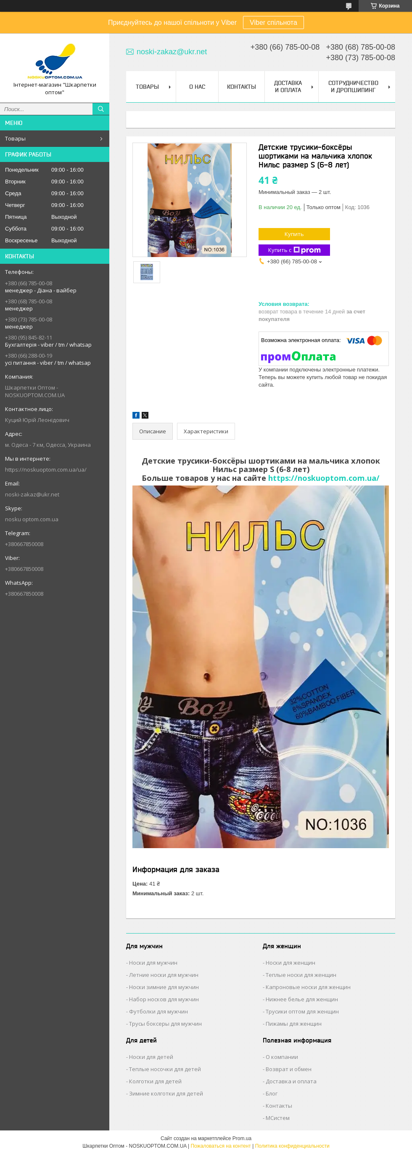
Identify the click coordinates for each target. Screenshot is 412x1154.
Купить (294, 234)
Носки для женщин (290, 962)
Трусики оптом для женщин (302, 1011)
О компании (282, 1057)
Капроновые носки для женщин (308, 987)
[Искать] (100, 109)
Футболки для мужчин (158, 1011)
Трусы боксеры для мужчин (165, 1023)
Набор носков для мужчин (164, 999)
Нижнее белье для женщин (302, 999)
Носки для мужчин (153, 962)
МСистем (278, 1118)
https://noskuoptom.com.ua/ (324, 478)
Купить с (294, 250)
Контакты (241, 86)
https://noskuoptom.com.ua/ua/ (46, 469)
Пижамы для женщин (294, 1023)
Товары (15, 138)
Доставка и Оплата (288, 86)
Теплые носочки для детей (165, 1069)
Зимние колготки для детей (166, 1093)
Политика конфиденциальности (292, 1146)
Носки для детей (151, 1057)
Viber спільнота (273, 22)
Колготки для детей (155, 1081)
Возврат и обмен (289, 1069)
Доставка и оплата (291, 1081)
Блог (271, 1093)
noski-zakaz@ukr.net (32, 494)
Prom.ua (241, 1138)
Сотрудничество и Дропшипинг (353, 86)
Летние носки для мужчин (163, 975)
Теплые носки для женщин (301, 975)
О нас (197, 86)
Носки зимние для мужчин (164, 987)
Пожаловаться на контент (220, 1146)
